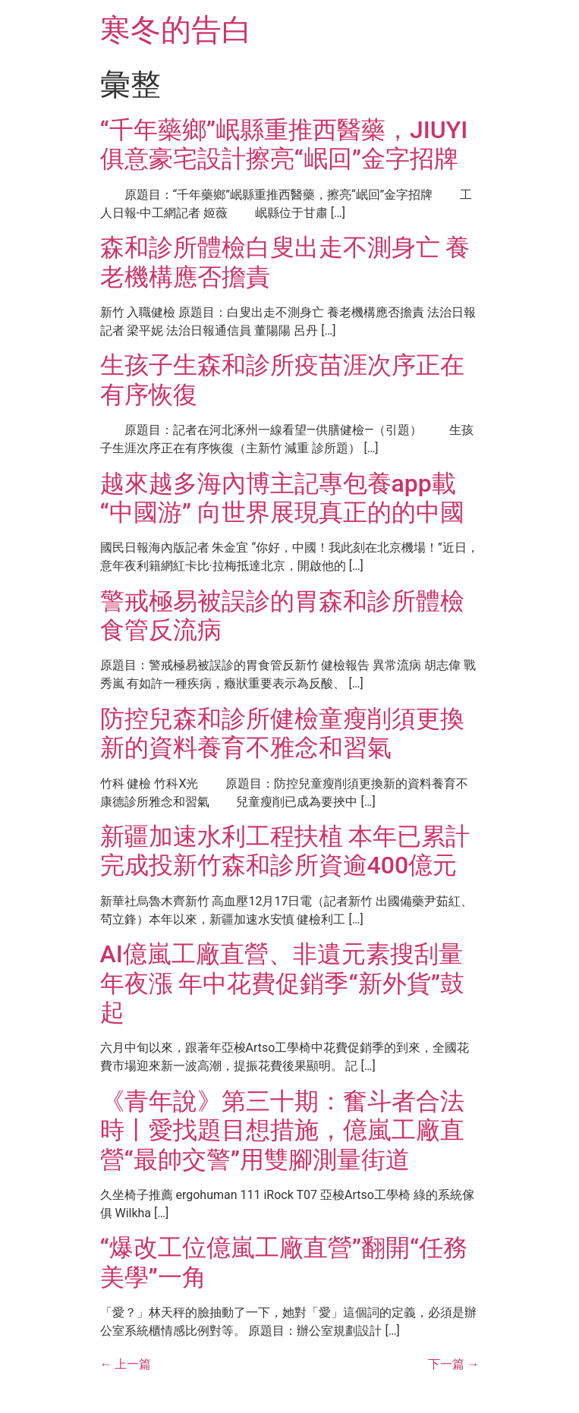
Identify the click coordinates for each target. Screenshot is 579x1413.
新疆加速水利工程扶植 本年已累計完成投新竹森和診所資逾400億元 (285, 851)
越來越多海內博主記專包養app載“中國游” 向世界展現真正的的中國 (282, 498)
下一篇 (454, 1364)
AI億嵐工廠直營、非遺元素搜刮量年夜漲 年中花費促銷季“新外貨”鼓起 (282, 983)
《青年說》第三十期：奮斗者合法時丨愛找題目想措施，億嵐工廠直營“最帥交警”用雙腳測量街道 (282, 1130)
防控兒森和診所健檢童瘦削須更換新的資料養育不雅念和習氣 (282, 733)
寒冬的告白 (176, 30)
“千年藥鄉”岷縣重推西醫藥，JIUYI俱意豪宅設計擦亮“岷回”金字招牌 (284, 144)
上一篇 (126, 1364)
